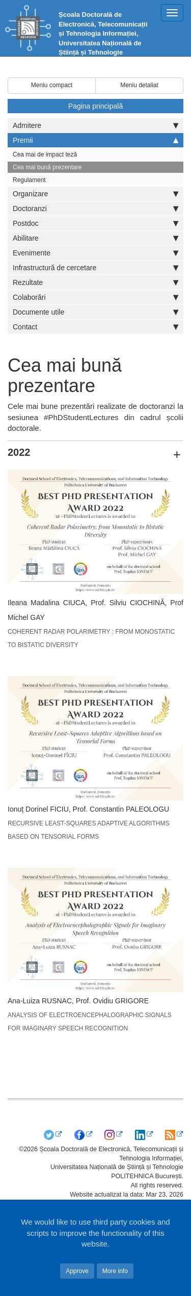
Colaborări (95, 297)
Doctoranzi (95, 208)
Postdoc (95, 223)
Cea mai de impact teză (45, 154)
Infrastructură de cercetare (95, 268)
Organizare (95, 194)
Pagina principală (95, 106)
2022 (19, 452)
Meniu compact (51, 85)
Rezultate (95, 282)
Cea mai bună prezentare (47, 167)
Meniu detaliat (139, 85)
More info (115, 1271)
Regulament (29, 180)
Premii (95, 140)
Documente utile (95, 312)
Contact (95, 327)
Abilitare (95, 238)
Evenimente (95, 253)
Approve (77, 1271)
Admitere (95, 125)
